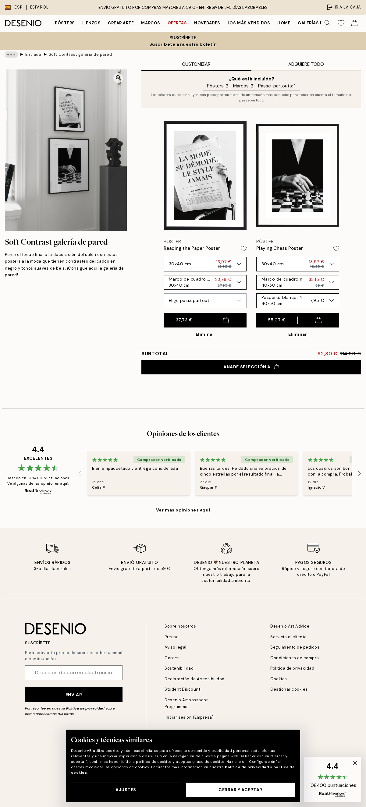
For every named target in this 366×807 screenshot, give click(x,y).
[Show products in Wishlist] (341, 23)
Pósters (65, 23)
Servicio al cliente (288, 636)
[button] (332, 779)
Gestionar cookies (289, 689)
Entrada (33, 54)
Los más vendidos (249, 23)
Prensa (172, 636)
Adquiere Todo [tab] (306, 64)
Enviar (74, 694)
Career (172, 657)
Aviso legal (176, 647)
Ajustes (125, 789)
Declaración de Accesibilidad (195, 678)
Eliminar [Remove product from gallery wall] (205, 334)
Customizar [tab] (196, 64)
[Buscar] (327, 23)
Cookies (278, 678)
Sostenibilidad (179, 668)
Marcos (150, 23)
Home (283, 23)
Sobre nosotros (180, 626)
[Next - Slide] (359, 473)
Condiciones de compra (294, 657)
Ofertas (177, 23)
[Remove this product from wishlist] (244, 248)
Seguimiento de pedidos (294, 647)
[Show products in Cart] (354, 23)
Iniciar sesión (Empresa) (189, 717)
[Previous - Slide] (80, 473)
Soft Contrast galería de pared (80, 54)
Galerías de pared (319, 23)
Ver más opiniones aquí (183, 510)
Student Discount (182, 689)
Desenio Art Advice (289, 626)
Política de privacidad (85, 708)
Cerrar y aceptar (240, 789)
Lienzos (91, 23)
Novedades (207, 23)
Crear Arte (121, 23)
